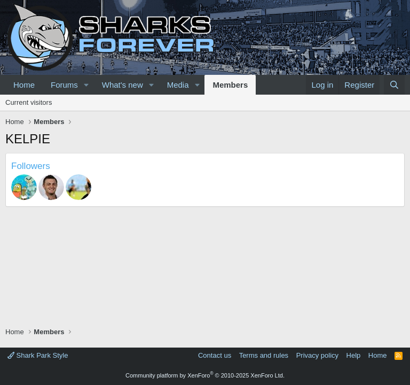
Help (353, 355)
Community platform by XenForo (205, 375)
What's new (122, 84)
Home (24, 84)
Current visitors (28, 102)
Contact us (214, 355)
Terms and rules (263, 355)
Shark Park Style (37, 355)
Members (230, 84)
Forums (64, 84)
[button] (86, 85)
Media (178, 84)
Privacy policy (317, 355)
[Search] (394, 85)
